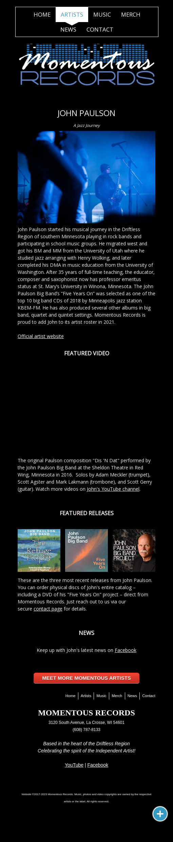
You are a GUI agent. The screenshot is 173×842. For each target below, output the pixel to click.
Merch (130, 14)
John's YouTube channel (113, 489)
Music (102, 14)
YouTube (74, 765)
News (68, 29)
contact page (48, 608)
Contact (99, 29)
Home (42, 14)
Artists (72, 14)
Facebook (125, 650)
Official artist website (41, 336)
